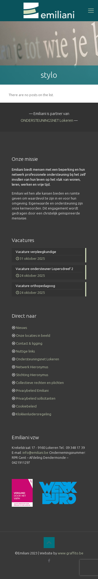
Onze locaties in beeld (33, 335)
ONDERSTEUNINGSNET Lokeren (47, 120)
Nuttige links (25, 351)
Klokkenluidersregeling (33, 414)
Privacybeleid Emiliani (32, 390)
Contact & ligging (29, 343)
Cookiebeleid (26, 406)
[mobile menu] (91, 10)
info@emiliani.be (35, 452)
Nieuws (21, 327)
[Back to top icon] (49, 542)
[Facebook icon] (49, 560)
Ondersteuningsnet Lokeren (37, 359)
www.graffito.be (70, 553)
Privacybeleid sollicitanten (35, 398)
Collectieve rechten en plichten (40, 382)
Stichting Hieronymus (32, 375)
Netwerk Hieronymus (32, 367)
